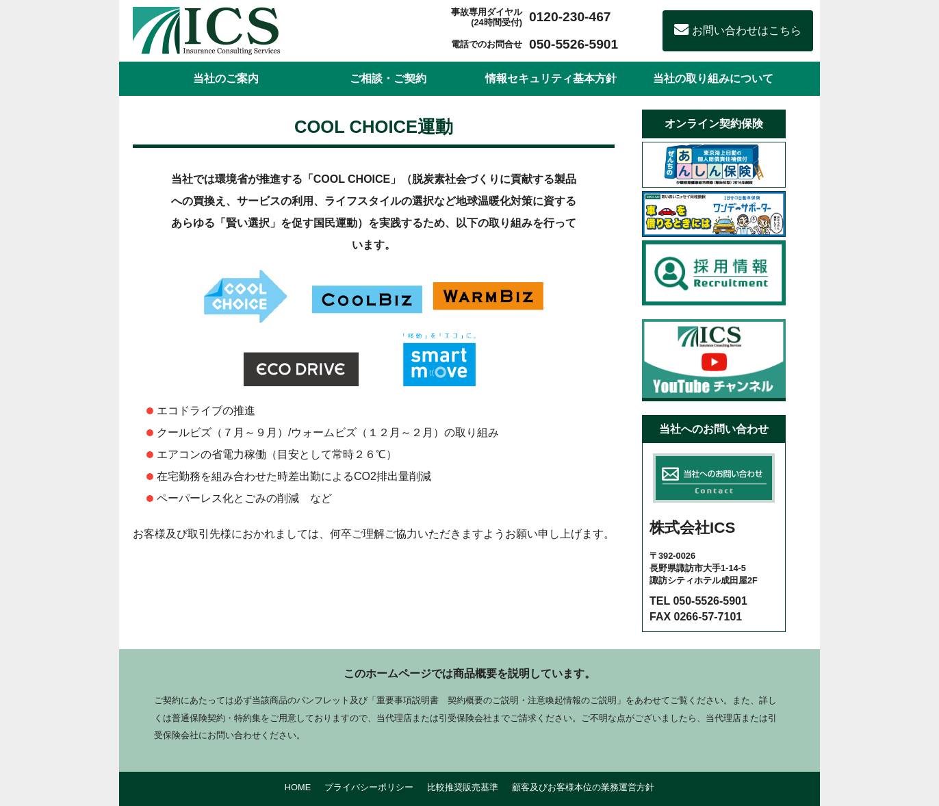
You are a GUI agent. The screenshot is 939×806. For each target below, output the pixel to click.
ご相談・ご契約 (388, 78)
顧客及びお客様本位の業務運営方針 (583, 787)
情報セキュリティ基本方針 (551, 78)
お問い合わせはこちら (737, 30)
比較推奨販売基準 (462, 787)
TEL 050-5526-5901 (698, 601)
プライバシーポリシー (368, 787)
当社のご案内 (226, 78)
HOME (298, 787)
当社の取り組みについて (713, 78)
